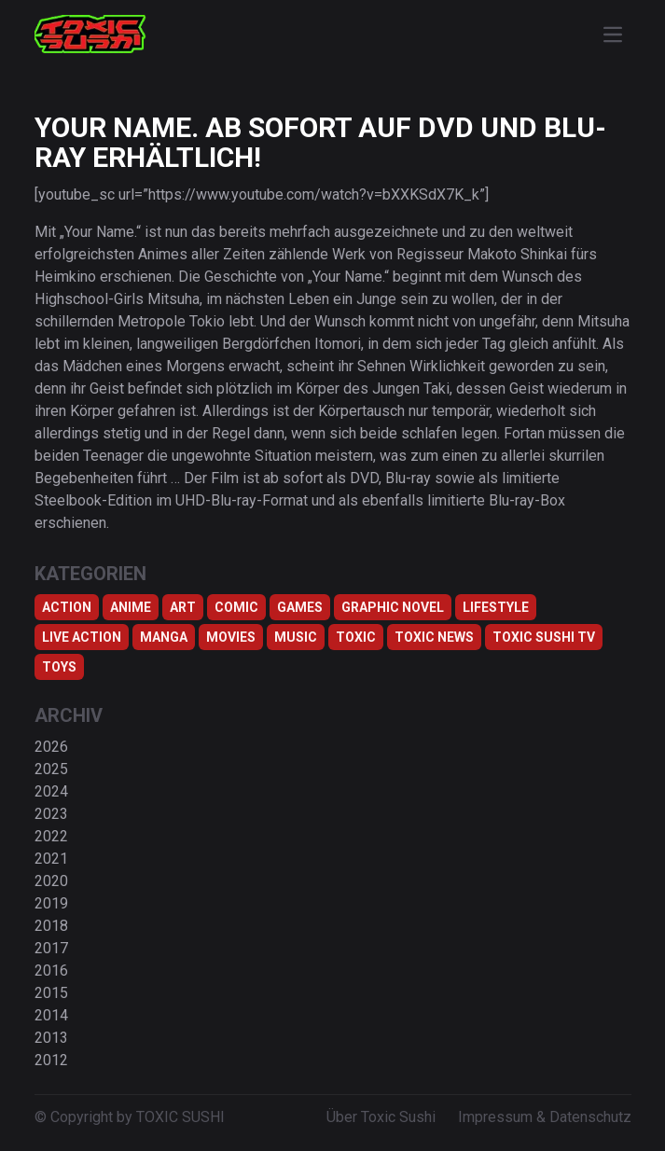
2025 (51, 769)
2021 (51, 858)
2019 (51, 903)
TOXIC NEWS (434, 637)
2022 (51, 836)
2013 (51, 1038)
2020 (51, 881)
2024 (51, 791)
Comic (236, 607)
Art (183, 607)
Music (295, 637)
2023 (51, 814)
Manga (163, 637)
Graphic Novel (392, 607)
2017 (51, 948)
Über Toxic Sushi (381, 1117)
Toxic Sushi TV (543, 637)
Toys (59, 666)
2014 (51, 1015)
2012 (51, 1060)
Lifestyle (496, 607)
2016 (51, 970)
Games (300, 607)
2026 (51, 747)
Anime (130, 607)
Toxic (356, 637)
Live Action (81, 637)
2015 (51, 993)
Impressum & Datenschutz (544, 1117)
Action (66, 607)
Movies (231, 637)
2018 (51, 926)
